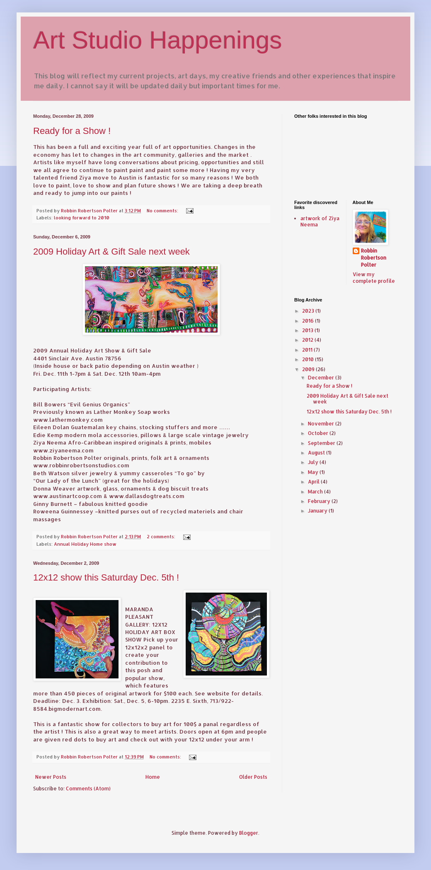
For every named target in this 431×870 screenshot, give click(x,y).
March (316, 491)
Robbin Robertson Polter (373, 258)
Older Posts (253, 777)
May (314, 472)
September (322, 443)
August (317, 453)
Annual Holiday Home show (85, 544)
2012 (308, 340)
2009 (309, 369)
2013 (308, 330)
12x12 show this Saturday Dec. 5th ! (106, 577)
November (321, 423)
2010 (308, 359)
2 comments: (162, 536)
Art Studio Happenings (157, 40)
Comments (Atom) (88, 788)
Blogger (248, 833)
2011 (308, 350)
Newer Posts (50, 777)
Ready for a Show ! (72, 131)
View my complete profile (374, 277)
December (321, 377)
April (314, 482)
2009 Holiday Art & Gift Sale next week (111, 251)
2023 (308, 311)
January (318, 511)
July (314, 462)
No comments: (163, 211)
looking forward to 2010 (81, 218)
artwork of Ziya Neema (319, 221)
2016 (308, 321)
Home (152, 777)
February (320, 501)
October (318, 433)
